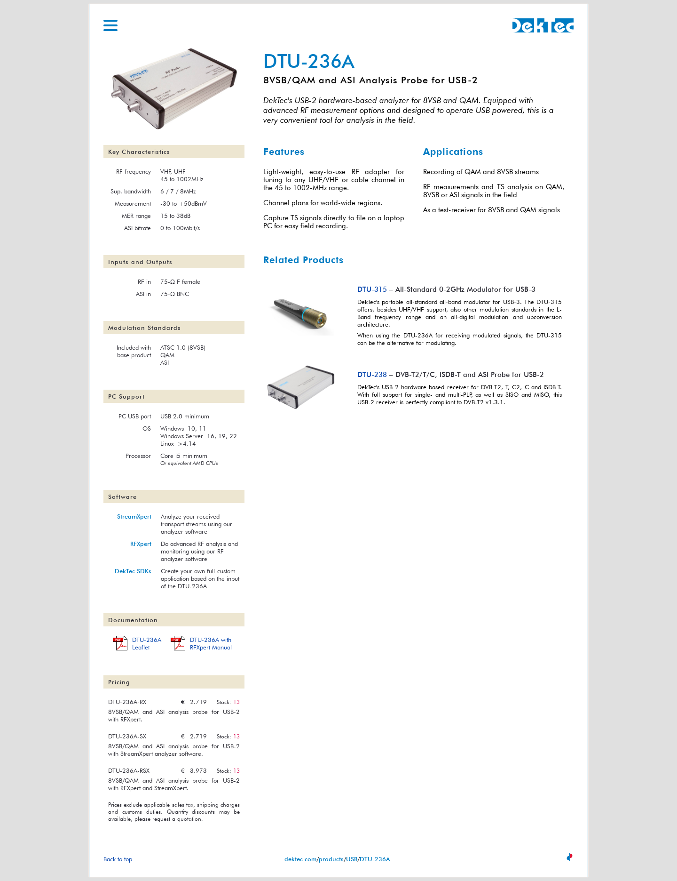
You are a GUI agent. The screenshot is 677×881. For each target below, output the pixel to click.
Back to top (117, 859)
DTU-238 (372, 374)
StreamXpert (134, 516)
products (331, 859)
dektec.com (300, 859)
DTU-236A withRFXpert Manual (211, 643)
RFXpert (140, 543)
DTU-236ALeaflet (146, 643)
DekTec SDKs (133, 571)
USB (351, 859)
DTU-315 (372, 289)
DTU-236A (375, 859)
